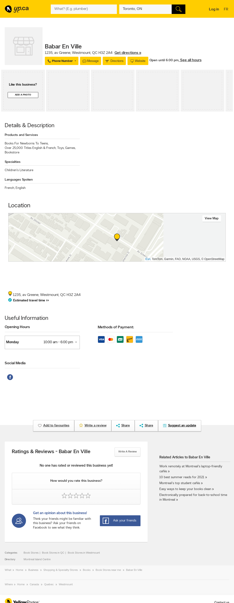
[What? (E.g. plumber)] (84, 9)
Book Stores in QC (53, 552)
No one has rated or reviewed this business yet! (76, 466)
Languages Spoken (19, 180)
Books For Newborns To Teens (26, 143)
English (21, 188)
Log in (214, 9)
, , (93, 53)
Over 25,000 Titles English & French (30, 148)
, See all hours (190, 60)
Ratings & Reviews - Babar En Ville (51, 452)
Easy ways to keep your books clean (185, 489)
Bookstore (12, 152)
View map (212, 218)
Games (70, 148)
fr (226, 10)
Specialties (13, 162)
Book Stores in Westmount (84, 552)
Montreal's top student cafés (179, 483)
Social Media (15, 363)
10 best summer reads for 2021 (181, 477)
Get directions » (128, 53)
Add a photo (23, 95)
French (10, 188)
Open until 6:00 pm (164, 60)
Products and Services (21, 135)
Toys (60, 148)
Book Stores (31, 552)
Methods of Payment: (116, 327)
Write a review (127, 451)
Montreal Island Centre (37, 559)
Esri (147, 259)
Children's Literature (19, 170)
